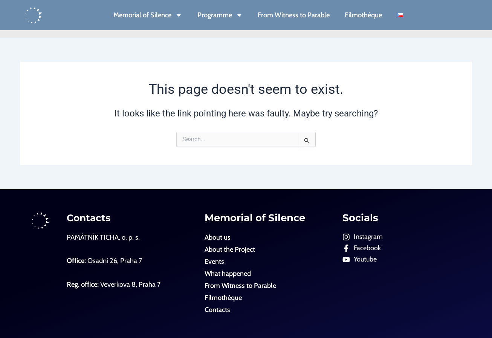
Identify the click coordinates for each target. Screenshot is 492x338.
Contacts (89, 217)
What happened (228, 273)
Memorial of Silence (147, 15)
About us (218, 237)
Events (214, 261)
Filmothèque (363, 15)
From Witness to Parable (294, 15)
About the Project (230, 249)
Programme (220, 15)
